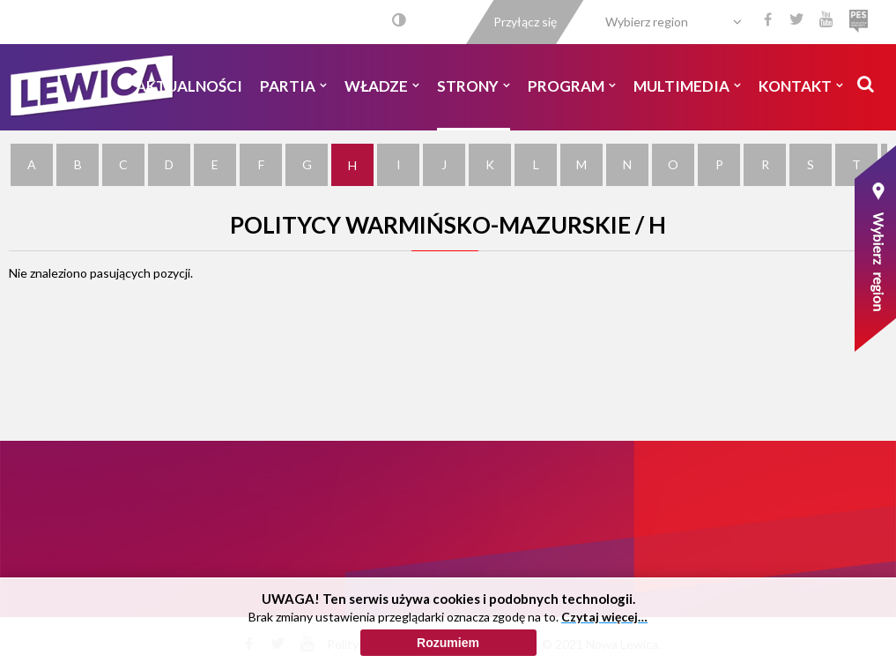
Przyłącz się (525, 21)
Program (572, 86)
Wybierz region (646, 21)
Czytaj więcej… (604, 654)
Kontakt (801, 86)
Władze (381, 86)
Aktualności (189, 86)
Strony (473, 86)
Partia (293, 86)
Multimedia (687, 86)
